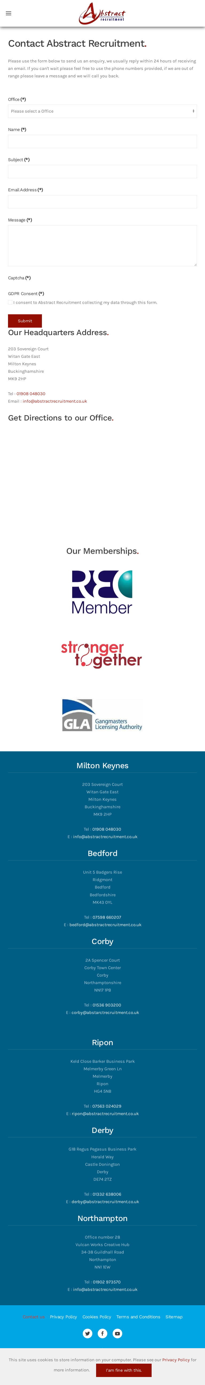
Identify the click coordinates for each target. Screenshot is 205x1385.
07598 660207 (107, 877)
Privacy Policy (63, 1316)
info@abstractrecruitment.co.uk (55, 401)
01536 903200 (107, 965)
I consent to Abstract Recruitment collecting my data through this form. (82, 302)
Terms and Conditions (138, 1316)
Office (17, 99)
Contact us (34, 1316)
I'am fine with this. (124, 1370)
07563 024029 (106, 1066)
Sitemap (173, 1316)
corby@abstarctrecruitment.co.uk (105, 972)
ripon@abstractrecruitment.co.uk (105, 1074)
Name (17, 129)
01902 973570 (107, 1242)
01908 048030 (31, 393)
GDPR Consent (26, 293)
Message (20, 220)
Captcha (19, 277)
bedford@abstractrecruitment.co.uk (105, 885)
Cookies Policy (96, 1316)
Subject (18, 159)
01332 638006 (107, 1154)
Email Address (25, 189)
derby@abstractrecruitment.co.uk (105, 1162)
